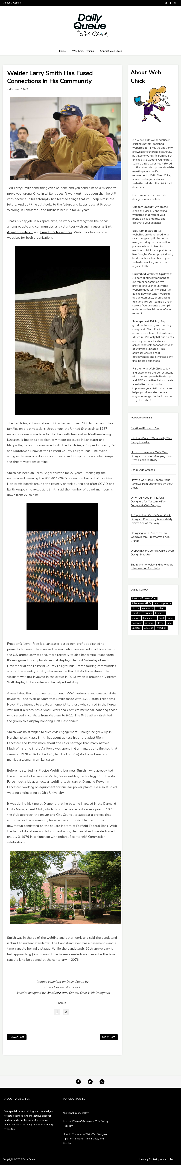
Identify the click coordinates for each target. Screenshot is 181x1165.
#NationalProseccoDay (145, 428)
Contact (17, 2)
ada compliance (162, 603)
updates (136, 628)
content (160, 608)
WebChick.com (56, 993)
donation (136, 613)
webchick (161, 628)
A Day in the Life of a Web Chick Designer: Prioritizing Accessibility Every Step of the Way (152, 519)
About (7, 2)
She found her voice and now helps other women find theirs (152, 566)
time (169, 623)
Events (148, 613)
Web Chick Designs (83, 51)
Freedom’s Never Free (56, 232)
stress (160, 623)
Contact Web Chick (111, 51)
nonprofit (137, 623)
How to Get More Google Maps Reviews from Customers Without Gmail (152, 484)
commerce (147, 608)
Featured (159, 613)
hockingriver (149, 618)
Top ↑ (173, 1159)
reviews (149, 623)
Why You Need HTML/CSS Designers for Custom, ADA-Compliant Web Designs (148, 501)
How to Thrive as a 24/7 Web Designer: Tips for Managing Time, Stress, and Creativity (152, 456)
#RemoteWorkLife (141, 603)
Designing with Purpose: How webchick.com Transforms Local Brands (150, 537)
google (136, 618)
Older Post (108, 1037)
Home (62, 51)
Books (135, 608)
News (171, 618)
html (161, 618)
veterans (148, 628)
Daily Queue (28, 1159)
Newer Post (16, 1037)
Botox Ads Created (143, 470)
